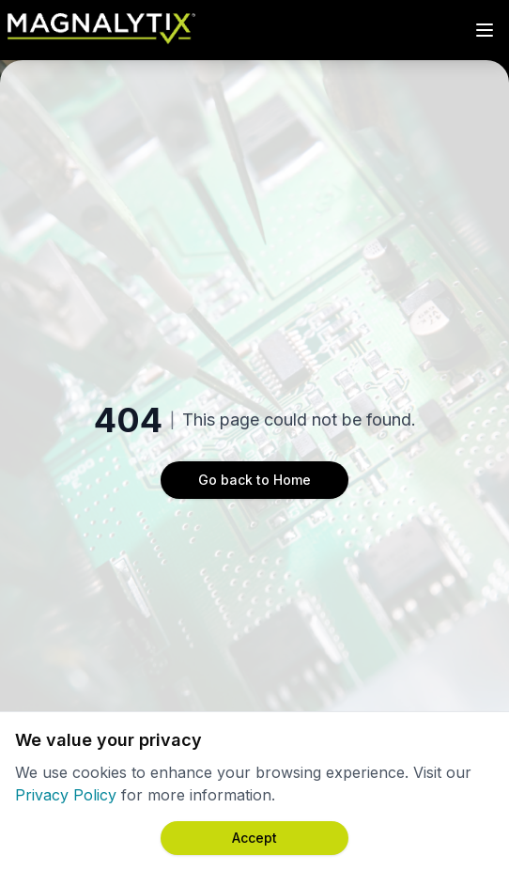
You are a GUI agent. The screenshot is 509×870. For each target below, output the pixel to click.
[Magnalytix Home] (101, 30)
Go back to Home (254, 480)
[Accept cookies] (254, 838)
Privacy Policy (65, 794)
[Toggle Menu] (484, 30)
